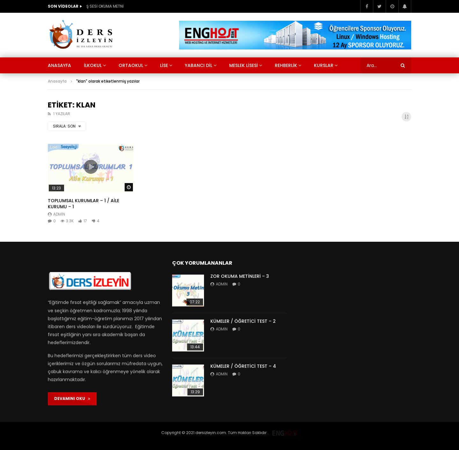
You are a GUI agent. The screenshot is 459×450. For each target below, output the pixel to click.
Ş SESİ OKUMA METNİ (105, 6)
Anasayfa (59, 65)
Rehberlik (286, 65)
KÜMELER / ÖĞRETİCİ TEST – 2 (243, 321)
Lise (164, 65)
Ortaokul (131, 65)
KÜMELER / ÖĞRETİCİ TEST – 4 (243, 366)
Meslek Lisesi (243, 65)
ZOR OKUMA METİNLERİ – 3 (239, 276)
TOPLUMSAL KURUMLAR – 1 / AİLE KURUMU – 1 (83, 203)
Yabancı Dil (198, 65)
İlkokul (93, 65)
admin (59, 214)
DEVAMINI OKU (72, 398)
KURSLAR (323, 65)
